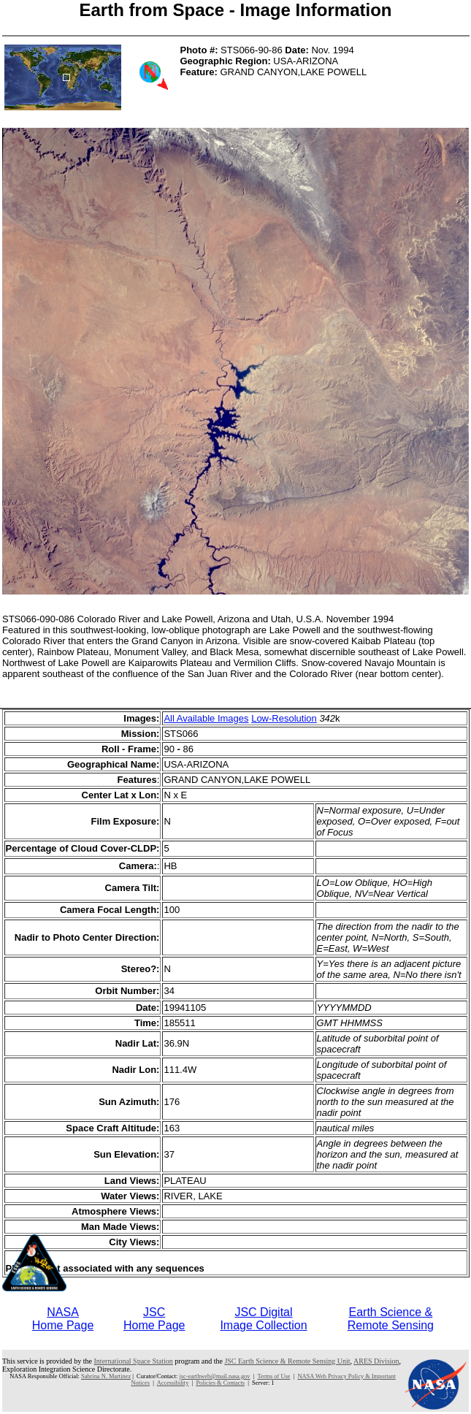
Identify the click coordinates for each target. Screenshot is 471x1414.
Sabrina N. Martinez (106, 1376)
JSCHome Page (154, 1318)
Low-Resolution (284, 718)
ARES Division (376, 1361)
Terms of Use (273, 1376)
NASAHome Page (63, 1318)
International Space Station (133, 1361)
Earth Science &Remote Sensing (391, 1318)
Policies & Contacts (220, 1383)
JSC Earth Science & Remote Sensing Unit (287, 1361)
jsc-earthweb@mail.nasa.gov (214, 1376)
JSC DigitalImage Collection (263, 1318)
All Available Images (206, 718)
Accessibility (173, 1383)
